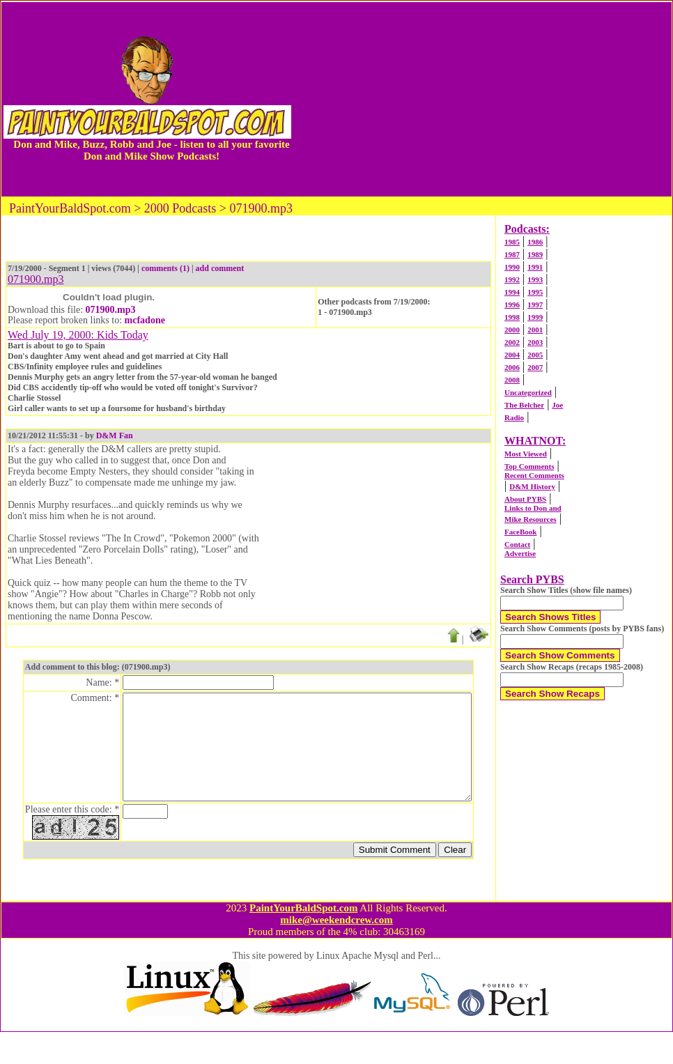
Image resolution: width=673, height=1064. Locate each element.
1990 (512, 267)
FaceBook (520, 531)
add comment (220, 268)
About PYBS (525, 499)
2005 (535, 354)
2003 (535, 342)
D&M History (532, 486)
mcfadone (145, 320)
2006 (512, 367)
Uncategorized (528, 392)
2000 (512, 329)
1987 (512, 254)
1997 (535, 304)
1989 (535, 254)
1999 (535, 317)
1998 (512, 317)
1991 (535, 267)
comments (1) (165, 268)
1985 (512, 242)
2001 (535, 329)
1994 (512, 292)
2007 (535, 367)
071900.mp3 (111, 309)
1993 (535, 279)
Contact (517, 544)
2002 (512, 342)
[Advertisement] (482, 98)
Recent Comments (534, 475)
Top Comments (529, 466)
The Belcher (524, 405)
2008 (512, 380)
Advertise (520, 553)
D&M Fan (114, 435)
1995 (535, 292)
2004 (512, 354)
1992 (512, 279)
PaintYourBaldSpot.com (303, 940)
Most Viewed (525, 453)
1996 (512, 304)
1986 (535, 242)
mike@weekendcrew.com (336, 951)
